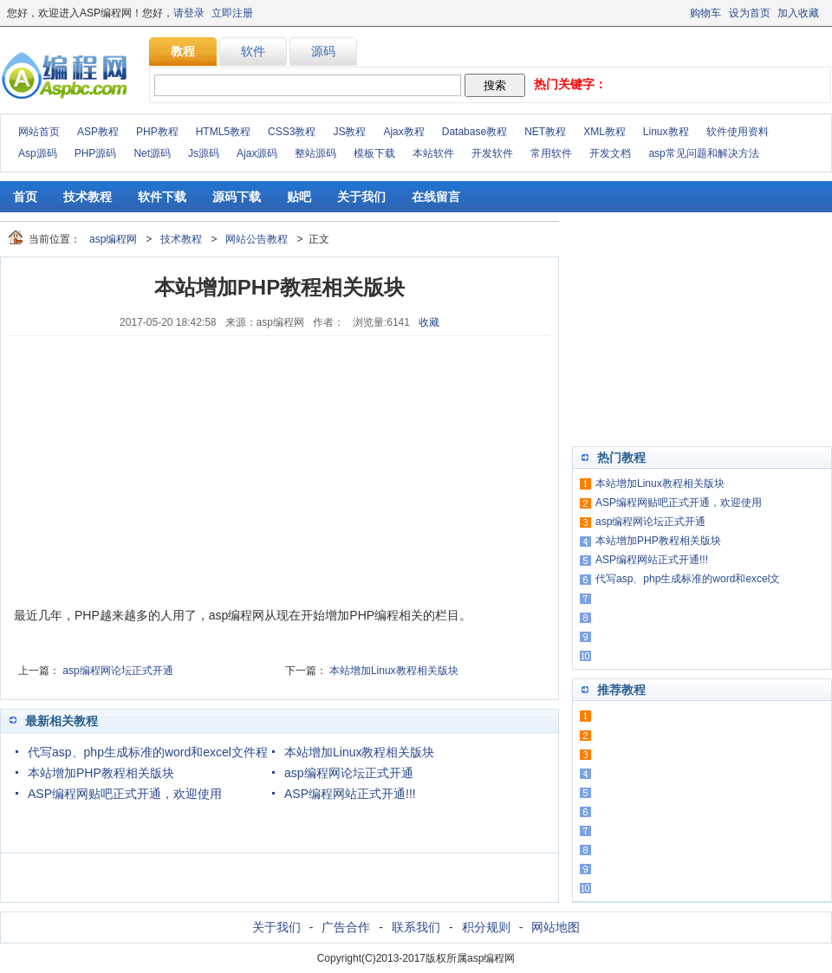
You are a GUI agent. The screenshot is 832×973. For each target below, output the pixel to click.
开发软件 (492, 153)
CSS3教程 (291, 132)
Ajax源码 (257, 153)
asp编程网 (113, 239)
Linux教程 (666, 132)
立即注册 (232, 13)
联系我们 (416, 927)
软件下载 (162, 197)
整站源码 (315, 153)
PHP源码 (96, 153)
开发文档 (610, 153)
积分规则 (486, 927)
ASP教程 (98, 132)
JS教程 (349, 132)
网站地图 (555, 927)
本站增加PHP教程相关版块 (101, 773)
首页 (25, 197)
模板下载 (374, 153)
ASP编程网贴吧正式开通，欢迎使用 (125, 794)
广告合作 (346, 927)
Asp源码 (37, 153)
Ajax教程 (403, 132)
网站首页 (39, 132)
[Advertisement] (144, 470)
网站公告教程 (256, 239)
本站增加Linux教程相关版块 (393, 671)
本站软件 (433, 153)
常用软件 (551, 153)
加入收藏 (798, 13)
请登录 (189, 13)
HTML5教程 (223, 132)
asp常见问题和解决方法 (703, 153)
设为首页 (749, 13)
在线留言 (436, 197)
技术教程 (87, 197)
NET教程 (545, 132)
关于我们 (361, 197)
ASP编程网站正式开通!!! (350, 794)
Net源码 (152, 153)
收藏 (429, 322)
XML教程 (604, 132)
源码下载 (236, 197)
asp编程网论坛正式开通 (117, 671)
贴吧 (299, 197)
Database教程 (474, 132)
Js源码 (203, 153)
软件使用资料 (737, 132)
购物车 (705, 13)
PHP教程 (157, 132)
